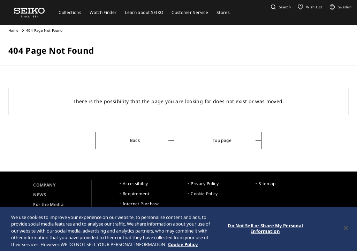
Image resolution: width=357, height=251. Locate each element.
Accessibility (135, 184)
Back (135, 140)
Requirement (136, 194)
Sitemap (267, 184)
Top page (222, 140)
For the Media (48, 204)
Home (13, 30)
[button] (280, 7)
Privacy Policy (205, 184)
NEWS (39, 195)
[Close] (346, 229)
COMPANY (44, 185)
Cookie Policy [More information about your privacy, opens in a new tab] (183, 246)
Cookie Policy (204, 194)
